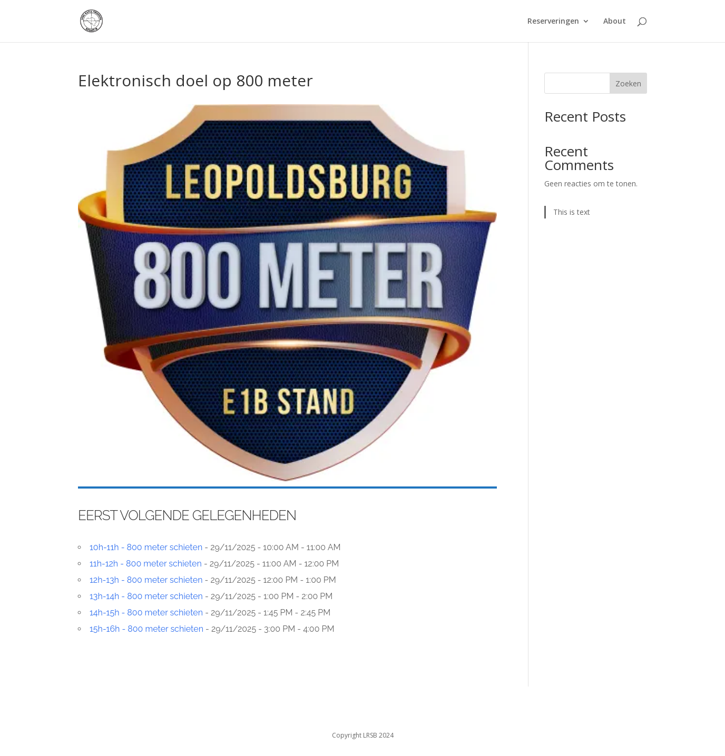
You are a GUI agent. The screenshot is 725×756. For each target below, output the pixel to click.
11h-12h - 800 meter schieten (146, 564)
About (614, 21)
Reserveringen (553, 21)
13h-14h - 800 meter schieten (146, 596)
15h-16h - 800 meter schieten (146, 629)
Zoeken (628, 83)
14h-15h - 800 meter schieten (146, 613)
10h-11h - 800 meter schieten (146, 547)
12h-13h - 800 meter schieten (146, 580)
